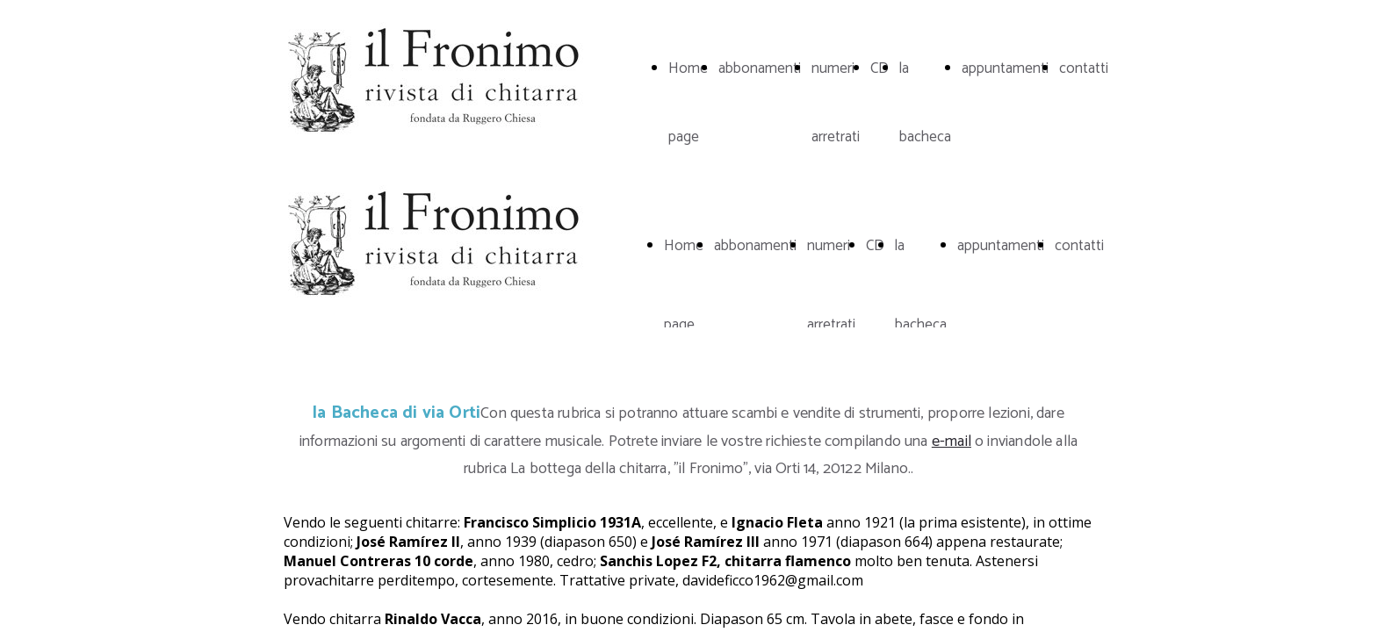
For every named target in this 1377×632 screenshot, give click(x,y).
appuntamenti (1005, 68)
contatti (1083, 68)
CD (879, 68)
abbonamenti (759, 68)
